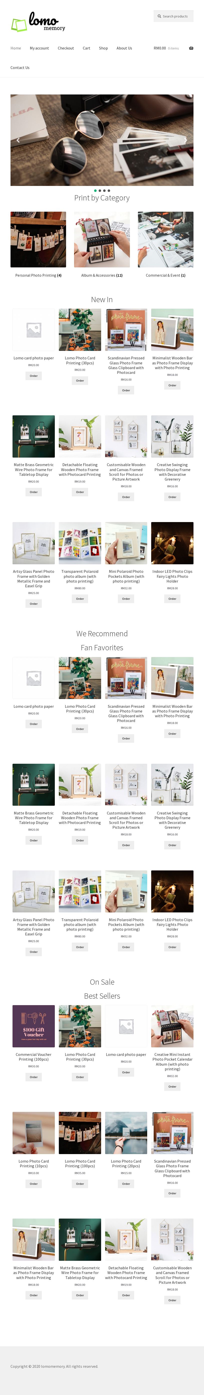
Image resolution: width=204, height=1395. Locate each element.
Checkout (66, 47)
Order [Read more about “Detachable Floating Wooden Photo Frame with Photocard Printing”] (80, 492)
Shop (103, 47)
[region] (102, 143)
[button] (18, 140)
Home (16, 47)
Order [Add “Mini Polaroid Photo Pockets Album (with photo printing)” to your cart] (126, 599)
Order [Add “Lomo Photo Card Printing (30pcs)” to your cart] (80, 380)
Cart (86, 47)
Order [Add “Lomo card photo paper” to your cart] (34, 376)
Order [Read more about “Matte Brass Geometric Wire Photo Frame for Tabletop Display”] (34, 492)
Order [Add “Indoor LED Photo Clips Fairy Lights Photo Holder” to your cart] (172, 599)
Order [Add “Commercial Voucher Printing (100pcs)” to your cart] (34, 1077)
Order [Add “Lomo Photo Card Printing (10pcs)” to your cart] (34, 1184)
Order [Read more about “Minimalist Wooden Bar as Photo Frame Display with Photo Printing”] (172, 385)
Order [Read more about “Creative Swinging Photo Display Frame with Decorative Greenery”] (172, 497)
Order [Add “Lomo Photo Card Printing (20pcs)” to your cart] (126, 1184)
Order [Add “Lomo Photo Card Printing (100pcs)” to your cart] (80, 1184)
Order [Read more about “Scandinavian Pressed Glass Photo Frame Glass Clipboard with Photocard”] (126, 390)
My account (39, 47)
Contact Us (20, 67)
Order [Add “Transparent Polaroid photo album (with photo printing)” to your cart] (80, 599)
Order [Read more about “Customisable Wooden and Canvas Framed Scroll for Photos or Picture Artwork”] (126, 497)
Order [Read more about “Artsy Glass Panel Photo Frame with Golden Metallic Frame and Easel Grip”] (34, 604)
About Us (124, 47)
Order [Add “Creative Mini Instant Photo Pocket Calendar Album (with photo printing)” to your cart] (172, 1086)
